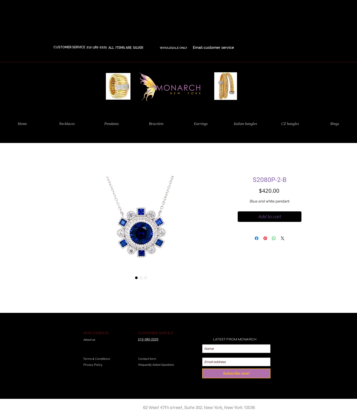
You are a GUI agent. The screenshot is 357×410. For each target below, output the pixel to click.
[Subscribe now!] (236, 373)
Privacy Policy (92, 364)
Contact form (147, 359)
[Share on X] (282, 238)
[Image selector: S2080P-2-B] (136, 277)
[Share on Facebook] (256, 238)
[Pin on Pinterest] (265, 238)
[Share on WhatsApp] (274, 238)
